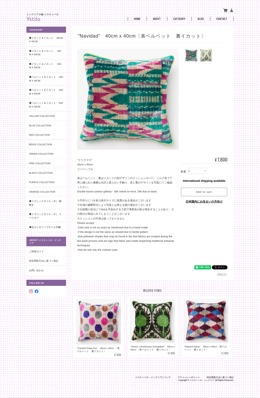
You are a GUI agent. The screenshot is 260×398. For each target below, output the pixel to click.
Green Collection (41, 153)
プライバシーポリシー (189, 377)
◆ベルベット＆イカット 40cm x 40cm (46, 79)
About (157, 19)
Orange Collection (42, 191)
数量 (183, 171)
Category (179, 19)
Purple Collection (41, 182)
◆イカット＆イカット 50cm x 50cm (45, 66)
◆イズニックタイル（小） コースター (45, 216)
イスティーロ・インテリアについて (153, 377)
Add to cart (204, 192)
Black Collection (41, 172)
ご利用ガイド (36, 251)
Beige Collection (40, 144)
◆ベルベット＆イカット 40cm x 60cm (46, 92)
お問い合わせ (36, 270)
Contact (221, 19)
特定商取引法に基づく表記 (43, 260)
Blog (201, 19)
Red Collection (39, 134)
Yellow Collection (42, 116)
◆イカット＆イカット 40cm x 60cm (45, 53)
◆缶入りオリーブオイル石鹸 (45, 227)
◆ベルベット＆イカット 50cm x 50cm (46, 105)
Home (137, 19)
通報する (222, 274)
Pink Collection (39, 163)
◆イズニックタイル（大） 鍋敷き (45, 203)
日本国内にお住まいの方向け (204, 201)
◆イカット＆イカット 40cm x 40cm (46, 40)
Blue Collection (40, 125)
